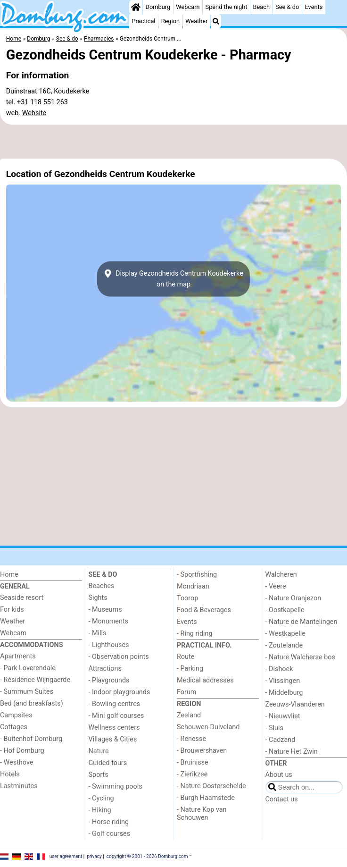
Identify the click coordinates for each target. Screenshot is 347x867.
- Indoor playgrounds (119, 692)
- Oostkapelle (285, 610)
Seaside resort (21, 598)
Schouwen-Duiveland (208, 727)
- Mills (98, 633)
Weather (196, 21)
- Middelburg (284, 693)
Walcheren (281, 575)
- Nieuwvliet (282, 716)
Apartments (18, 656)
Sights (98, 598)
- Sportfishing (197, 575)
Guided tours (108, 763)
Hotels (10, 774)
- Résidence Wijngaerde (35, 680)
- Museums (105, 610)
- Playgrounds (109, 680)
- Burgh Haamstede (206, 798)
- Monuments (109, 621)
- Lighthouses (109, 645)
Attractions (105, 669)
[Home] (135, 7)
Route (185, 657)
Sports (98, 775)
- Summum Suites (26, 692)
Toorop (187, 598)
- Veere (275, 586)
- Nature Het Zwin (291, 752)
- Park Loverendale (28, 668)
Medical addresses (205, 680)
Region (170, 21)
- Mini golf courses (116, 716)
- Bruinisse (192, 762)
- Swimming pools (115, 787)
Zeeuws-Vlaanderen (295, 704)
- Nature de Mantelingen (301, 622)
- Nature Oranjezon (293, 598)
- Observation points (119, 657)
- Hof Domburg (22, 751)
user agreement (66, 856)
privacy (94, 856)
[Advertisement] (173, 141)
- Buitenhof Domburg (31, 739)
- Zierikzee (192, 774)
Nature (99, 751)
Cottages (13, 727)
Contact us (281, 799)
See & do (287, 6)
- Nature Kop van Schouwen (202, 814)
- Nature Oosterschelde (211, 786)
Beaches (102, 586)
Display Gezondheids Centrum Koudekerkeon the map (173, 278)
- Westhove (16, 762)
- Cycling (101, 798)
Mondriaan (193, 586)
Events (313, 6)
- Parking (190, 669)
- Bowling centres (114, 704)
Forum (186, 692)
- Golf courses (110, 834)
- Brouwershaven (202, 751)
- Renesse (191, 739)
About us (278, 775)
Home (9, 575)
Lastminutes (18, 786)
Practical (144, 21)
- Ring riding (195, 634)
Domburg (158, 6)
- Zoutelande (284, 645)
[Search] (216, 21)
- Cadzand (280, 740)
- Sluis (274, 728)
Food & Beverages (204, 610)
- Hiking (100, 810)
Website (34, 113)
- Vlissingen (282, 681)
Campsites (16, 715)
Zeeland (189, 715)
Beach (261, 6)
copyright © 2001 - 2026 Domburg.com (147, 856)
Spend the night (227, 6)
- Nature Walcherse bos (300, 657)
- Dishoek (279, 669)
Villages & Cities (113, 739)
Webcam (187, 6)
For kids (12, 610)
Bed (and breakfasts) (31, 703)
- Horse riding (109, 822)
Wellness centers (114, 728)
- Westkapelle (285, 634)
